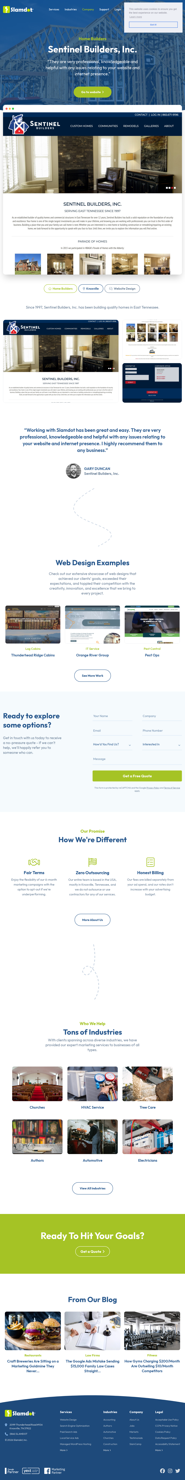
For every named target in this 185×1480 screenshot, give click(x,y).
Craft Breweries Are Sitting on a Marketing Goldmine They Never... (33, 1380)
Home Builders (60, 288)
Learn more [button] (135, 17)
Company (88, 9)
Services (54, 9)
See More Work (92, 675)
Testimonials (136, 1437)
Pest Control (152, 642)
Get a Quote (92, 1266)
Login (118, 9)
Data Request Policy (166, 1437)
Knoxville (91, 288)
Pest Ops (152, 646)
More (64, 1450)
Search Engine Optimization (75, 1425)
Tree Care (157, 1119)
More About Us (92, 920)
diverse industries (108, 1054)
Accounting (109, 1419)
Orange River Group (92, 646)
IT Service (92, 642)
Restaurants (32, 1370)
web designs (119, 588)
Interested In (146, 747)
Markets (133, 1431)
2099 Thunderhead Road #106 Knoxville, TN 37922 (24, 1426)
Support (104, 9)
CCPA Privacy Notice (166, 1425)
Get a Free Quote (137, 766)
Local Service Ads (69, 1437)
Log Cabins (33, 642)
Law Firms (92, 1370)
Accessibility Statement (167, 1444)
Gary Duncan (97, 483)
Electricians (157, 1181)
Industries (71, 9)
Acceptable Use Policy (167, 1419)
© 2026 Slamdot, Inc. (16, 1439)
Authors (27, 1181)
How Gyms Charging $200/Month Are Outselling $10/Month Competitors (152, 1380)
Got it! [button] (153, 24)
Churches (28, 1119)
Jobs (131, 1425)
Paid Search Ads (68, 1431)
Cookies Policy (162, 1431)
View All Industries (92, 1188)
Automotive (92, 1181)
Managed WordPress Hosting (75, 1444)
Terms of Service (159, 774)
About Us (134, 1419)
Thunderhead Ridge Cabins (32, 646)
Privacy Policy (147, 774)
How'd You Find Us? (118, 747)
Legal (159, 1412)
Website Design (122, 288)
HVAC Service (92, 1119)
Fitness (152, 1370)
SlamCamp (135, 1444)
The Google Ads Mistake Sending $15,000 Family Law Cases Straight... (92, 1380)
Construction (110, 1444)
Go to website (92, 92)
